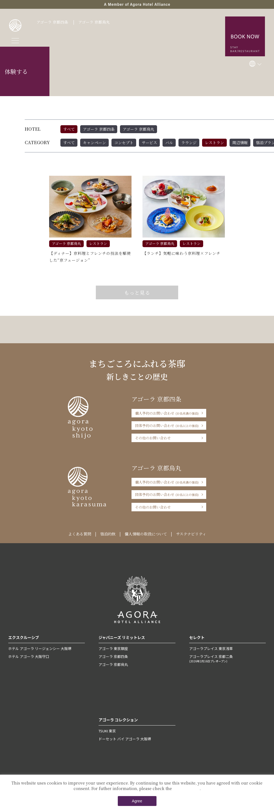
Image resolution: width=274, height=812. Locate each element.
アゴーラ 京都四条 (52, 22)
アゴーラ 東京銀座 (113, 648)
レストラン (214, 142)
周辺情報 (240, 142)
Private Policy (186, 788)
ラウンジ (189, 142)
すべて (69, 129)
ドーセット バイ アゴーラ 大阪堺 (125, 738)
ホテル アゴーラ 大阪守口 (28, 656)
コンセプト (123, 142)
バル (169, 142)
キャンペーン (94, 142)
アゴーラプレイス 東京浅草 (211, 648)
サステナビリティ (191, 534)
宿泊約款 (108, 534)
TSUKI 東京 (107, 730)
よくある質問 (79, 534)
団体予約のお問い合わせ (167, 425)
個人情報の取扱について (146, 534)
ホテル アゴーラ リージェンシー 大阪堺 (39, 648)
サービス (149, 142)
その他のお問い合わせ (153, 437)
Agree (137, 801)
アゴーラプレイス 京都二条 (227, 658)
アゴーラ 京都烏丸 (94, 22)
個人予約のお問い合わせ (167, 413)
